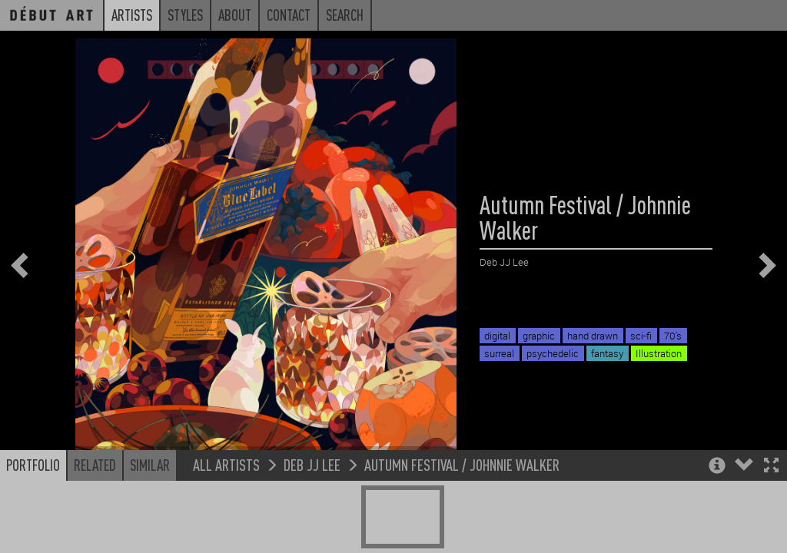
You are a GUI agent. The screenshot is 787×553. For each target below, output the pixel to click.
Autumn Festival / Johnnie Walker (462, 515)
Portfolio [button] (33, 516)
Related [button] (95, 516)
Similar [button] (150, 516)
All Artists (226, 515)
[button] (771, 518)
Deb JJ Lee (312, 515)
